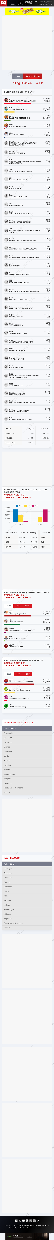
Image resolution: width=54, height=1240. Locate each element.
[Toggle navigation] (13, 3)
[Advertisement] (27, 43)
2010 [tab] (27, 606)
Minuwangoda (9, 774)
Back (17, 76)
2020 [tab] (9, 674)
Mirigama (7, 779)
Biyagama (8, 738)
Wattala (7, 792)
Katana (7, 761)
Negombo (8, 783)
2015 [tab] (18, 606)
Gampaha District (32, 76)
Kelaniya (7, 765)
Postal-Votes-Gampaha (13, 788)
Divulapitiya (8, 742)
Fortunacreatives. (39, 1228)
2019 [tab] (9, 606)
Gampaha (8, 751)
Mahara (7, 770)
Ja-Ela (6, 756)
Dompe (7, 747)
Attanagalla (8, 733)
